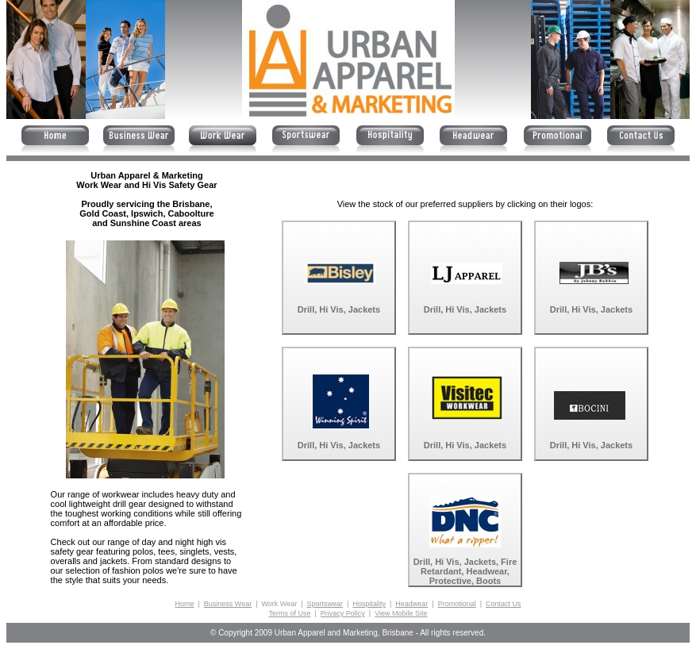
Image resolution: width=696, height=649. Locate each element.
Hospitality (369, 604)
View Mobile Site (401, 613)
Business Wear (228, 604)
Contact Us (503, 604)
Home (184, 604)
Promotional (457, 604)
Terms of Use (289, 613)
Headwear (411, 604)
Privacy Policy (343, 613)
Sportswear (325, 604)
